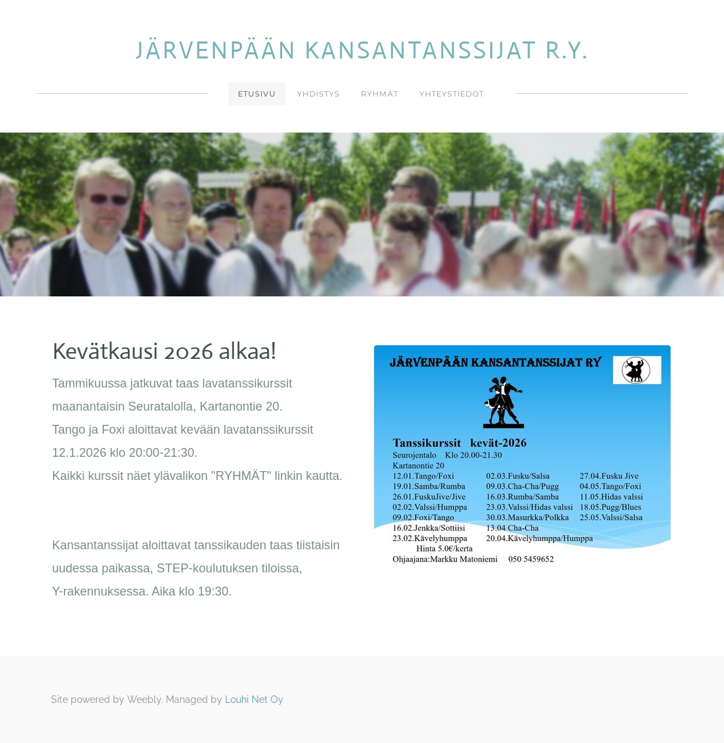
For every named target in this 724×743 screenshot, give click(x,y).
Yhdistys (318, 94)
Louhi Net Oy (254, 699)
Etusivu (257, 94)
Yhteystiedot (451, 94)
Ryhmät (379, 94)
